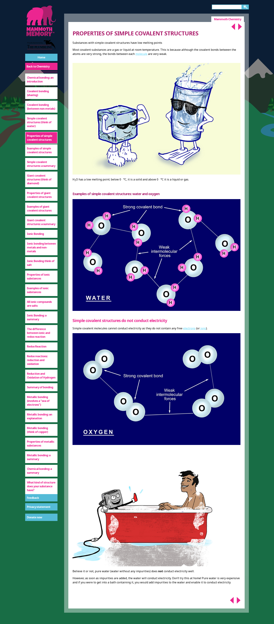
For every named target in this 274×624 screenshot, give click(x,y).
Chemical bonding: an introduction (40, 79)
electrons (189, 328)
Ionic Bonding (35, 234)
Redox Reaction (36, 346)
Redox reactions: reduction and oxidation (37, 360)
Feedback (33, 498)
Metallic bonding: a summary (39, 457)
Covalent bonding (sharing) (38, 93)
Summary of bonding (40, 387)
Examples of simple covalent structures (39, 150)
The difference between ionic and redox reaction (38, 333)
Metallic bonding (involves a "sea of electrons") (38, 401)
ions (203, 328)
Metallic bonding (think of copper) (37, 430)
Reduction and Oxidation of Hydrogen (41, 375)
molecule (141, 54)
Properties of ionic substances (38, 276)
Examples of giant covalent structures (39, 208)
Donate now (34, 517)
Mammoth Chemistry (227, 19)
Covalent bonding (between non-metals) (41, 107)
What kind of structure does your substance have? (41, 486)
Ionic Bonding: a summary (36, 317)
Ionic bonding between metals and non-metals (41, 247)
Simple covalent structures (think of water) (39, 122)
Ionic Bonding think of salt (40, 263)
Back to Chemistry (38, 66)
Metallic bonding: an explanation (39, 416)
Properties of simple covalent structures (39, 138)
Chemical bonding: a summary (39, 471)
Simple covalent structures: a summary (41, 164)
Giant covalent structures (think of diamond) (39, 179)
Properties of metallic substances (40, 443)
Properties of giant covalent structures (39, 195)
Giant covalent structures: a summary (41, 222)
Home (41, 57)
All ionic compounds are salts (39, 304)
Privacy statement (38, 507)
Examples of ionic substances (38, 290)
